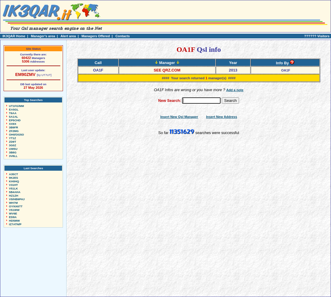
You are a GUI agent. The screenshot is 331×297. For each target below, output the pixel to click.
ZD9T (12, 141)
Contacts (123, 36)
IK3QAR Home (13, 36)
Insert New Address (221, 117)
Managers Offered (95, 36)
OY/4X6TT (15, 206)
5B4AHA (14, 192)
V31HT (13, 184)
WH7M (13, 202)
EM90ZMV (25, 74)
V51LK (13, 188)
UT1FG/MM (16, 106)
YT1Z (12, 138)
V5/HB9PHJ (16, 199)
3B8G (12, 152)
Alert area (68, 36)
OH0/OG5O (16, 134)
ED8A (13, 217)
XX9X (12, 123)
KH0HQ (14, 181)
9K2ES (13, 177)
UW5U (13, 148)
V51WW (14, 210)
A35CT (13, 174)
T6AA (12, 113)
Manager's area (43, 36)
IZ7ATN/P (15, 224)
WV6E (13, 213)
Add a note (235, 90)
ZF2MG (14, 131)
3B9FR (13, 127)
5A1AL (13, 116)
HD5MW (14, 220)
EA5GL (14, 109)
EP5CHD (15, 120)
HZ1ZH (13, 195)
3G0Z (12, 145)
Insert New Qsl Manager (179, 117)
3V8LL (13, 156)
